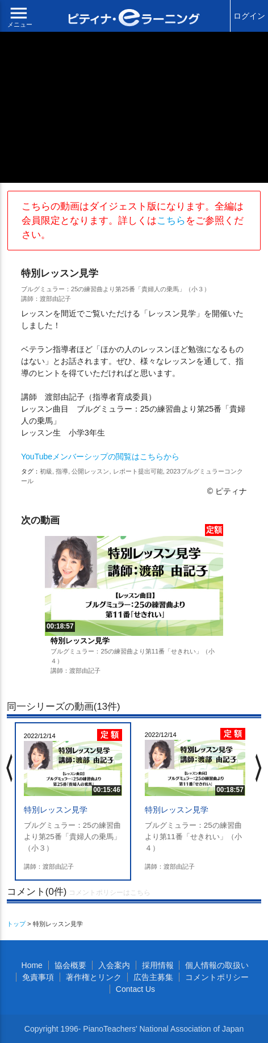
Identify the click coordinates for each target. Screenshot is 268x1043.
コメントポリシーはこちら (109, 893)
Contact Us (135, 989)
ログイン (249, 15)
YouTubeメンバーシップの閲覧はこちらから (100, 456)
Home (32, 965)
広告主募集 (153, 977)
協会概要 (70, 965)
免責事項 (38, 977)
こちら (171, 220)
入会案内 (114, 965)
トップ (16, 923)
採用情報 (158, 965)
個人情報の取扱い (217, 965)
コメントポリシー (217, 977)
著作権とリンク (94, 977)
